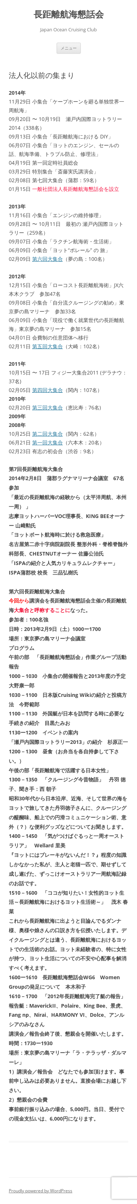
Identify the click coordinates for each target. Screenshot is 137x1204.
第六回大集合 (47, 258)
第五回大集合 (47, 346)
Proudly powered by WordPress (40, 1191)
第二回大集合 (47, 433)
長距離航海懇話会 (69, 14)
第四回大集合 (47, 390)
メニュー (69, 48)
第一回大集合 (47, 442)
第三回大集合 (47, 407)
